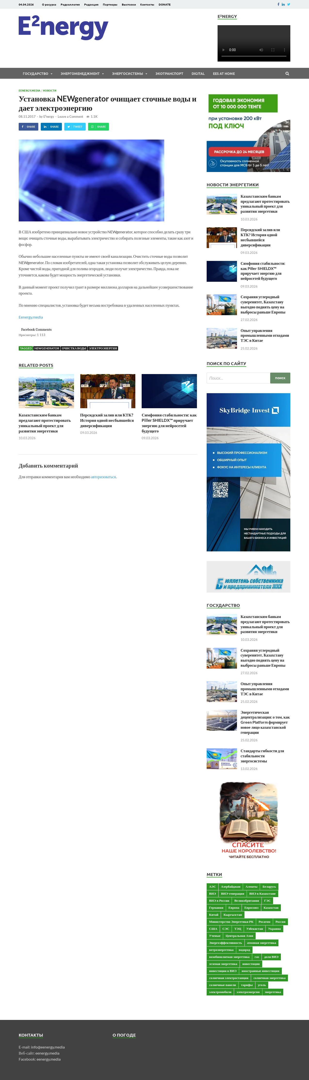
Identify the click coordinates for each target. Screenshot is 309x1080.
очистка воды (74, 348)
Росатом (264, 921)
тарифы (247, 985)
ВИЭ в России (219, 900)
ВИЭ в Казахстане (262, 893)
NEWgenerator (46, 348)
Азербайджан (230, 886)
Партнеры (110, 4)
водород (244, 950)
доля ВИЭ (271, 957)
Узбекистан (254, 929)
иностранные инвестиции (260, 971)
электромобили (220, 992)
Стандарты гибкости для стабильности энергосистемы (262, 755)
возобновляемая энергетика (229, 957)
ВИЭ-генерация (232, 893)
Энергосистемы (127, 73)
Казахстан (271, 907)
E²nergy (48, 116)
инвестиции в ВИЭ (222, 971)
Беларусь (269, 886)
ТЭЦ (237, 929)
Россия (280, 921)
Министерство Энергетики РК (231, 921)
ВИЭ (212, 893)
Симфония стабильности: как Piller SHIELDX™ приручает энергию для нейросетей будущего (169, 422)
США (213, 929)
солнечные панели (222, 985)
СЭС (225, 929)
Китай (213, 914)
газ (257, 957)
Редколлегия (70, 4)
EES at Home (224, 73)
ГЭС (267, 900)
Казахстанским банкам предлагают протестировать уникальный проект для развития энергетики (45, 422)
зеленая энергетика (223, 964)
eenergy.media (47, 1053)
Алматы (251, 886)
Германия (216, 907)
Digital (198, 73)
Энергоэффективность (225, 943)
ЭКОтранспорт (169, 73)
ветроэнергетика (221, 950)
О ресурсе (49, 4)
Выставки (129, 4)
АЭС (212, 886)
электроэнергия (103, 348)
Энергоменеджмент (80, 73)
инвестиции (251, 964)
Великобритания (246, 900)
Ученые (214, 936)
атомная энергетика (261, 943)
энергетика (273, 992)
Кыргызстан (232, 914)
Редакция (91, 4)
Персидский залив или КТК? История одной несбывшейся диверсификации (107, 420)
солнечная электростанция (228, 978)
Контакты (147, 4)
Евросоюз (251, 907)
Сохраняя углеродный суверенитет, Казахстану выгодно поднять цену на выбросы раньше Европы (263, 304)
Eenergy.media (29, 90)
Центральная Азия (239, 936)
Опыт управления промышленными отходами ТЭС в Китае (265, 335)
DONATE (165, 4)
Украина (274, 929)
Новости (49, 90)
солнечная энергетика (269, 978)
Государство (35, 73)
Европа (233, 907)
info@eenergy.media (48, 1047)
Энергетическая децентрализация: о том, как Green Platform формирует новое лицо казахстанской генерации (265, 722)
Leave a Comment (70, 116)
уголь (262, 985)
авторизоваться (103, 476)
